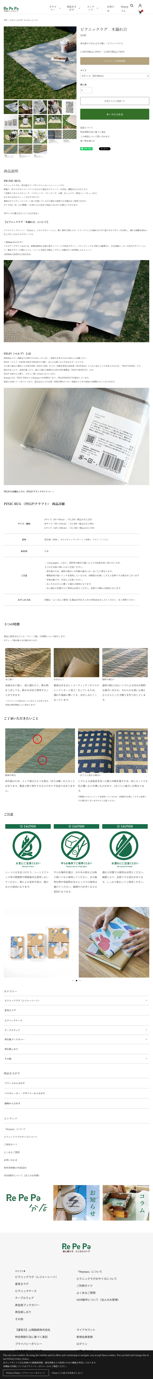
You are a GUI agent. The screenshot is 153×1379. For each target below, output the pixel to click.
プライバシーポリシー (28, 1344)
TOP (5, 20)
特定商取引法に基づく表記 (93, 131)
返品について (86, 127)
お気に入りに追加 (114, 100)
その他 (8, 1058)
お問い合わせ (10, 1160)
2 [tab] (76, 980)
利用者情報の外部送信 (15, 1167)
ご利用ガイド (10, 1144)
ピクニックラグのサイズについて (20, 1136)
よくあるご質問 (12, 1152)
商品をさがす (71, 8)
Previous (8, 63)
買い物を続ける (87, 140)
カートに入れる (114, 114)
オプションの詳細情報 (114, 60)
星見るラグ (10, 1010)
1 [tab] (73, 980)
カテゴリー (52, 8)
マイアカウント (85, 1330)
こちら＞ (35, 213)
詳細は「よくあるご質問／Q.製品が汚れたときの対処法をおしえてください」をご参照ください (89, 599)
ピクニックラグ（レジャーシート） (24, 20)
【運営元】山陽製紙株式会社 (32, 1330)
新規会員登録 (84, 1337)
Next (72, 63)
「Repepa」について (14, 1129)
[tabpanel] (39, 942)
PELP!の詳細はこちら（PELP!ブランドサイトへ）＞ (29, 491)
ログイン (81, 1344)
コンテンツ (90, 8)
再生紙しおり (11, 1049)
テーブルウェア (12, 1030)
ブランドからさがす (15, 1083)
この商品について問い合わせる (95, 136)
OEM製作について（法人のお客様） (22, 1175)
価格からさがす (12, 1103)
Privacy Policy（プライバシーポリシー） (26, 1372)
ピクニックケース (13, 1020)
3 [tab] (80, 980)
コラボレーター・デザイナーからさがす (25, 1093)
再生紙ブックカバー (15, 1039)
